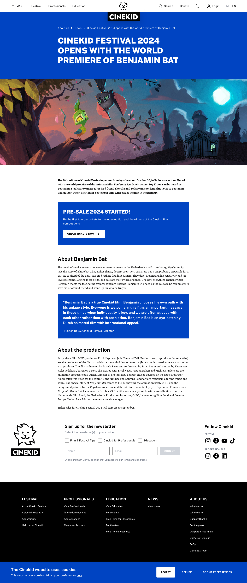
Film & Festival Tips (80, 441)
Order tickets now (84, 234)
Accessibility (29, 519)
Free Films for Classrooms (120, 519)
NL (228, 6)
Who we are (196, 512)
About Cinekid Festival (34, 506)
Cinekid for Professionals (116, 441)
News (77, 28)
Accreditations (72, 519)
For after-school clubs (118, 531)
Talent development (75, 512)
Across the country (32, 512)
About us (63, 28)
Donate (184, 6)
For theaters (112, 525)
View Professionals (74, 506)
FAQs (193, 544)
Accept (166, 572)
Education (78, 8)
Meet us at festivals (74, 525)
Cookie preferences (217, 572)
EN (234, 6)
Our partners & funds (201, 531)
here (79, 575)
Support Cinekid (198, 519)
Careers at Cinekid (200, 538)
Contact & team (198, 550)
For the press (197, 525)
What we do (196, 506)
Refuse (187, 572)
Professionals (57, 8)
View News (154, 506)
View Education (114, 506)
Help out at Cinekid (32, 525)
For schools (112, 512)
